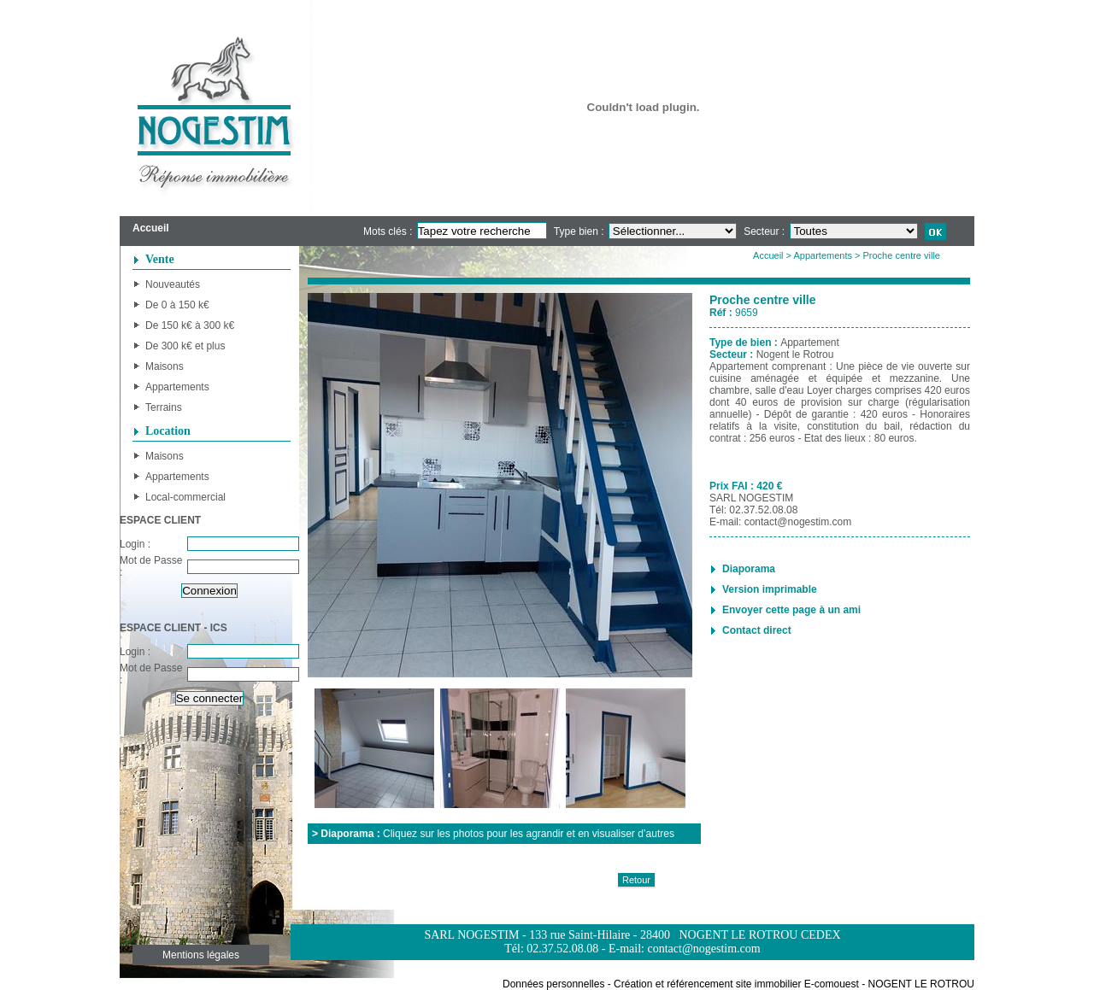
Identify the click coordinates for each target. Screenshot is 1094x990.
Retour (636, 880)
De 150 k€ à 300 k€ (189, 325)
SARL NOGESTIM (751, 498)
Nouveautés (172, 284)
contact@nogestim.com (798, 522)
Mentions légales (200, 955)
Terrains (163, 407)
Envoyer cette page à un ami (791, 610)
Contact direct (756, 630)
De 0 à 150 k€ (177, 305)
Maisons (164, 366)
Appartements (177, 387)
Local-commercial (185, 497)
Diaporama (748, 569)
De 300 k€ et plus (185, 346)
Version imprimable (769, 589)
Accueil (768, 255)
